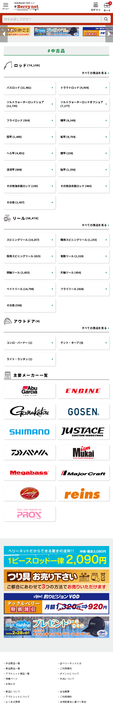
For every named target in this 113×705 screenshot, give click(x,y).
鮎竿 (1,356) (68, 169)
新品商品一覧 (13, 668)
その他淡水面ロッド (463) (76, 186)
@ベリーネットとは (70, 663)
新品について (13, 691)
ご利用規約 (66, 696)
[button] (4, 33)
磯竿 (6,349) (68, 120)
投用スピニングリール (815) (24, 256)
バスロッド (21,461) (19, 87)
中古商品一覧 (13, 663)
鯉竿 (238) (66, 153)
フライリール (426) (72, 289)
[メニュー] (6, 6)
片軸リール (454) (70, 272)
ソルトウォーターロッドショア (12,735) (25, 104)
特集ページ (12, 678)
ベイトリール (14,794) (20, 289)
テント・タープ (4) (71, 342)
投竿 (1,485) (14, 137)
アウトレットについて (18, 696)
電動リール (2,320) (72, 256)
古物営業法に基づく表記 (73, 701)
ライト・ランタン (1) (19, 359)
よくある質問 (13, 701)
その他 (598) (14, 305)
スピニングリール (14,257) (23, 240)
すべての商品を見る (94, 73)
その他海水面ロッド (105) (22, 186)
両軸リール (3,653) (18, 272)
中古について (67, 678)
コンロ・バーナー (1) (19, 342)
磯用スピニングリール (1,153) (78, 240)
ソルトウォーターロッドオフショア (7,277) (81, 104)
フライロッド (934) (18, 120)
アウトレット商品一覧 (18, 673)
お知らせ (10, 683)
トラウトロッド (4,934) (74, 87)
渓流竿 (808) (14, 169)
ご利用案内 (66, 668)
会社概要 (64, 691)
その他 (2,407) (15, 202)
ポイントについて (69, 673)
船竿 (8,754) (68, 137)
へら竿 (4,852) (15, 153)
